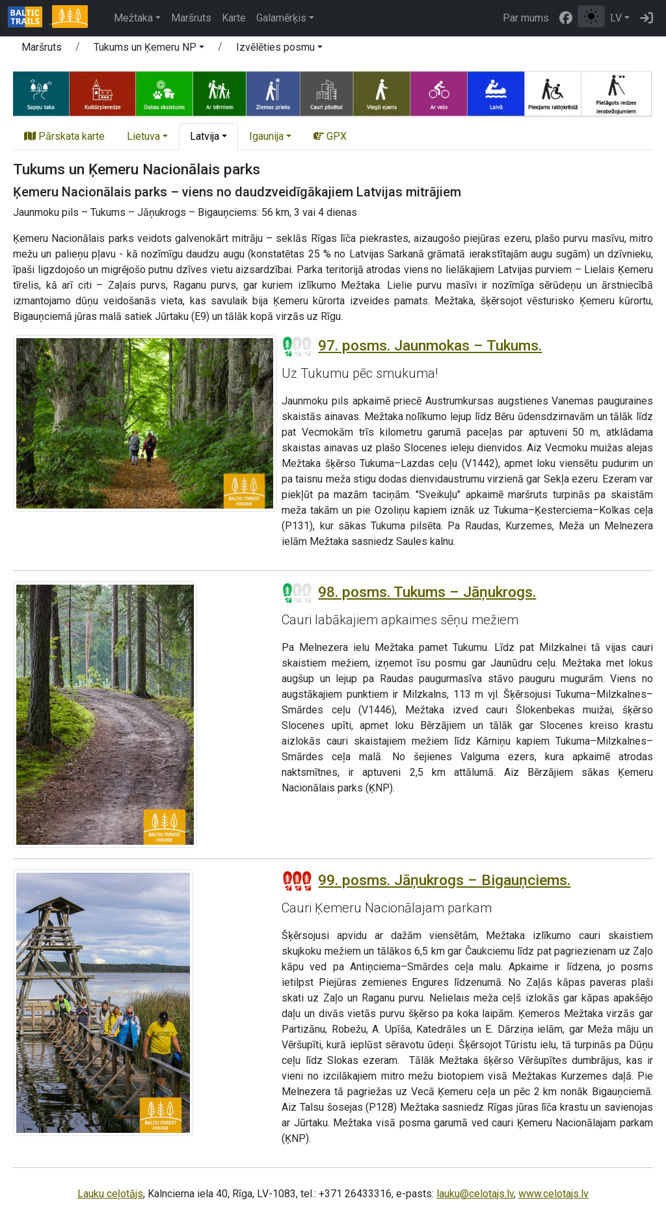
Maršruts (191, 18)
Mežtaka (133, 18)
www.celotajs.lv (553, 1193)
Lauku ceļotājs (110, 1193)
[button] (149, 49)
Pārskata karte (64, 136)
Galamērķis (281, 18)
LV (616, 18)
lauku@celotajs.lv (475, 1193)
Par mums (526, 18)
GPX (330, 136)
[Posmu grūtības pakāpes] (297, 346)
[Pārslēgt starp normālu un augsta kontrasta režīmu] (591, 16)
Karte (234, 18)
